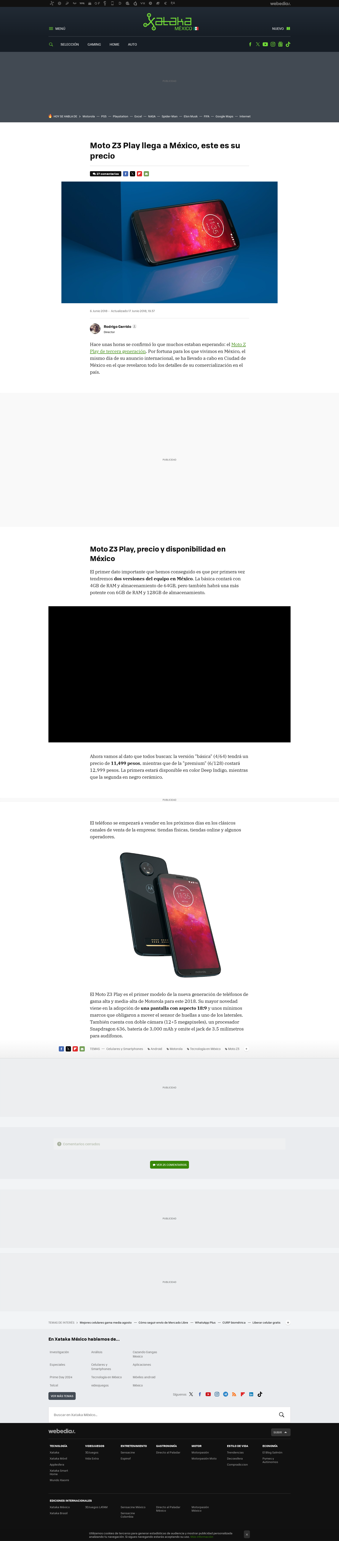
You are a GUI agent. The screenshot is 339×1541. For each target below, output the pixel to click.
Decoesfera (235, 1458)
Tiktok (288, 44)
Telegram (225, 1393)
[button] (119, 326)
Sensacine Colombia (128, 1515)
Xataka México (169, 22)
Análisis (96, 1352)
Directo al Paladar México (168, 1508)
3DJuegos (91, 1452)
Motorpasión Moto (204, 1458)
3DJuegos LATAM (96, 1507)
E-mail (146, 173)
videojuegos (100, 1385)
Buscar (282, 1415)
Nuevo (278, 28)
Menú (60, 28)
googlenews (280, 44)
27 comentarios (108, 174)
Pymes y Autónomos (270, 1460)
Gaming (94, 44)
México (138, 1385)
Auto (132, 44)
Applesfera (57, 1464)
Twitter (257, 44)
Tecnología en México (205, 1048)
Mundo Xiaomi (59, 1480)
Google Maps (224, 116)
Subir (277, 1432)
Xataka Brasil (58, 1513)
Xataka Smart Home (59, 1472)
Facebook (250, 44)
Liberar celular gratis (266, 1322)
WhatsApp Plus (205, 1322)
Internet (245, 116)
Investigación (59, 1352)
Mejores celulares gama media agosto (106, 1322)
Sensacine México (133, 1507)
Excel (138, 116)
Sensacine (128, 1452)
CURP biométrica (234, 1322)
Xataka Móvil (58, 1458)
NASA (151, 116)
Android (156, 1048)
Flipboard (139, 173)
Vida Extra (92, 1458)
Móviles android (144, 1377)
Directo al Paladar (168, 1452)
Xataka (54, 1452)
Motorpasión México (200, 1508)
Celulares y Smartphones (124, 1048)
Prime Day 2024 (61, 1377)
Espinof (126, 1458)
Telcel (54, 1385)
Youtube (265, 44)
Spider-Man (169, 116)
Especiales (57, 1364)
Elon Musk (191, 116)
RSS (234, 1393)
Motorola (89, 116)
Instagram (272, 44)
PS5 (104, 116)
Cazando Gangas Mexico (145, 1354)
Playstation (120, 116)
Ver (172, 1165)
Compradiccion (237, 1464)
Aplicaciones (142, 1364)
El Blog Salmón (272, 1452)
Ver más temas (62, 1396)
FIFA (206, 116)
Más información (201, 1537)
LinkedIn (251, 1393)
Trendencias (235, 1452)
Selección (70, 44)
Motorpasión (200, 1452)
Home (114, 44)
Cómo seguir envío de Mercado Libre (164, 1322)
